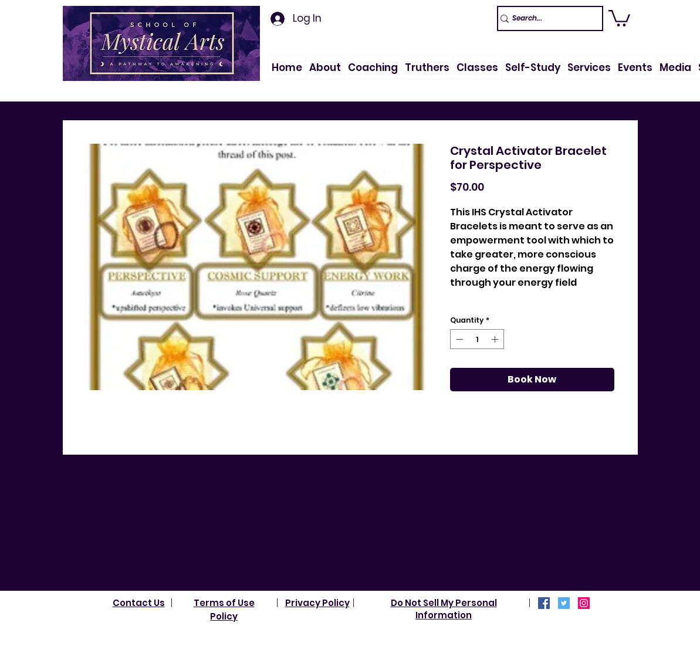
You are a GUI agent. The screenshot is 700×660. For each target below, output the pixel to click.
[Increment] (495, 339)
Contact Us (139, 603)
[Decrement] (458, 339)
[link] (619, 17)
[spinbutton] (477, 339)
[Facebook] (544, 603)
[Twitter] (564, 603)
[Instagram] (584, 603)
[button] (325, 67)
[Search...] (544, 18)
